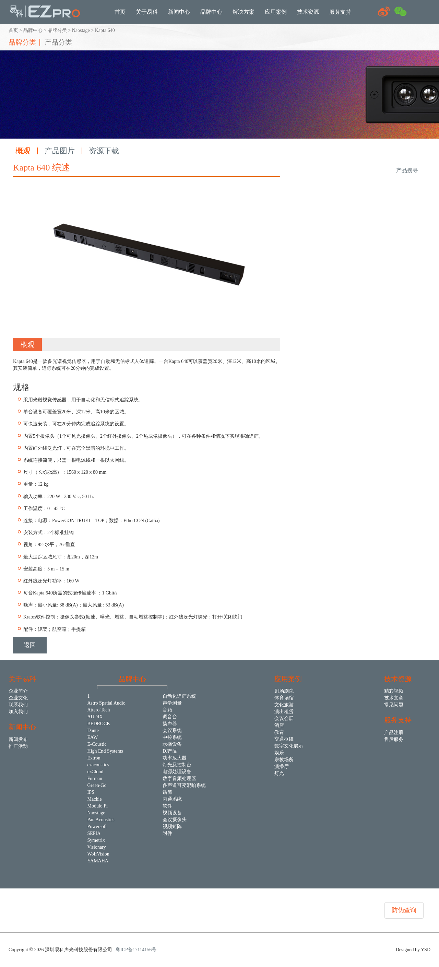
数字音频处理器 (179, 778)
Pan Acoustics (101, 819)
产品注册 (393, 732)
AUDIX (95, 716)
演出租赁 (284, 711)
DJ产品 (170, 751)
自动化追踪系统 (179, 696)
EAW (92, 737)
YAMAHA (97, 860)
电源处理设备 (177, 771)
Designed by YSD (413, 949)
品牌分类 (57, 30)
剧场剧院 (284, 691)
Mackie (94, 799)
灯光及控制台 (177, 764)
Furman (95, 778)
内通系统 (172, 799)
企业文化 (18, 697)
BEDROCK (98, 723)
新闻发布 (18, 739)
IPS (90, 792)
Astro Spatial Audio (106, 703)
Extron (93, 757)
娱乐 (279, 752)
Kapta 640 (105, 30)
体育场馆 (284, 697)
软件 (167, 806)
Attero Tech (98, 709)
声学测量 (172, 703)
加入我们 (18, 711)
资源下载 (104, 150)
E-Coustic (97, 744)
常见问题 (393, 704)
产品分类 (58, 42)
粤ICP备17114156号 (136, 949)
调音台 (170, 716)
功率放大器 (175, 757)
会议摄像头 (175, 819)
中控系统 (172, 737)
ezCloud (95, 771)
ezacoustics (98, 764)
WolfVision (98, 854)
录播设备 (172, 744)
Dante (93, 730)
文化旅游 (284, 704)
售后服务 (393, 739)
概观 (23, 150)
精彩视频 (393, 691)
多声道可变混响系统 (184, 785)
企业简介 (18, 691)
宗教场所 (284, 759)
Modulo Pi (97, 806)
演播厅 (281, 766)
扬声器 (170, 723)
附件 (167, 833)
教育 (279, 732)
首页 (13, 30)
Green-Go (97, 785)
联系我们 (18, 704)
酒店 (279, 725)
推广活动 (18, 746)
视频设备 (172, 812)
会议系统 (172, 730)
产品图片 (60, 150)
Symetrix (96, 840)
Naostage (81, 30)
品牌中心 (33, 30)
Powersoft (97, 826)
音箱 (167, 709)
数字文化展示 (288, 745)
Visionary (96, 847)
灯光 (279, 773)
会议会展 (284, 718)
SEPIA (94, 833)
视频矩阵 (172, 826)
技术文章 (393, 697)
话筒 (167, 792)
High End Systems (105, 751)
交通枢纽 (284, 739)
